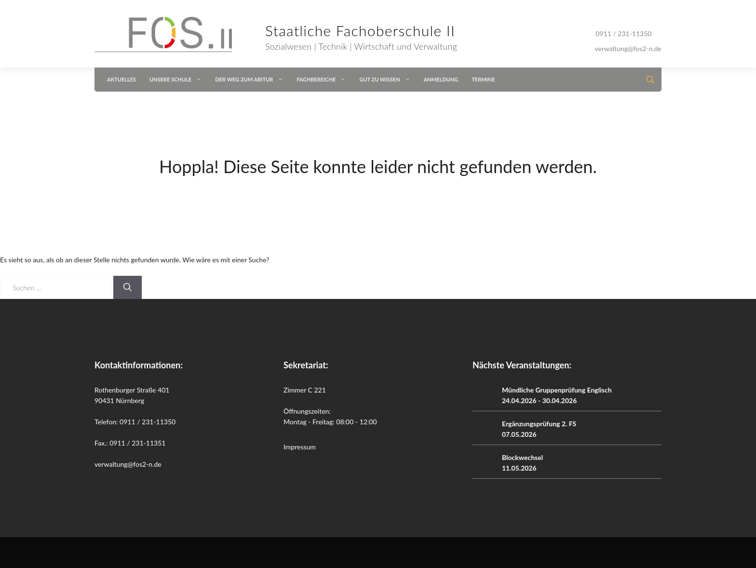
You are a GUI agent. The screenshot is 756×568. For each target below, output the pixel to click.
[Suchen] (127, 287)
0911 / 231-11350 (623, 33)
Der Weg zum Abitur (252, 79)
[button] (648, 80)
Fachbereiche (324, 79)
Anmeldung (441, 79)
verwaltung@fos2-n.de (628, 48)
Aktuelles (121, 79)
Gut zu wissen (388, 79)
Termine (483, 79)
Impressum (300, 447)
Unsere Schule (178, 79)
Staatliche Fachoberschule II (360, 30)
